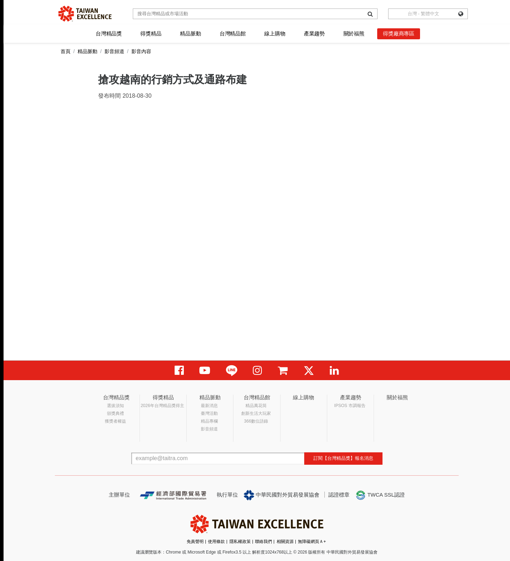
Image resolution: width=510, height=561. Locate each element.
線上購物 (274, 33)
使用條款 (216, 541)
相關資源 (285, 541)
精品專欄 (209, 421)
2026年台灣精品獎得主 (162, 405)
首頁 (65, 51)
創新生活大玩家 (256, 413)
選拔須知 (115, 405)
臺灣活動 (209, 413)
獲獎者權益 (115, 421)
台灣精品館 (233, 33)
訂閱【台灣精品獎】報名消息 (343, 458)
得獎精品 (150, 33)
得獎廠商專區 (398, 33)
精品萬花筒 (256, 405)
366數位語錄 (256, 421)
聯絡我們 (263, 541)
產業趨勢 (314, 33)
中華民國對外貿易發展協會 (281, 495)
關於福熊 (354, 33)
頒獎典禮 (115, 413)
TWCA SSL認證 (380, 495)
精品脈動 (190, 33)
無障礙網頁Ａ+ (312, 541)
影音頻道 (114, 51)
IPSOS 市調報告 (350, 405)
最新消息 (209, 405)
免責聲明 (195, 541)
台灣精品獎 (109, 33)
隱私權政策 (240, 541)
